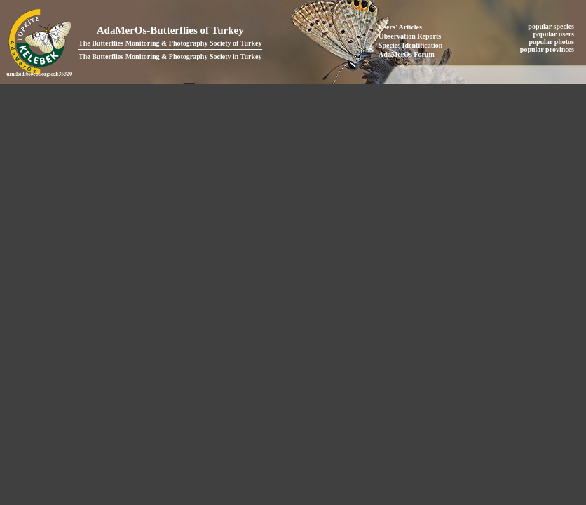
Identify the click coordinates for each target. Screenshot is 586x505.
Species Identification (410, 45)
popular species (551, 26)
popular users (554, 34)
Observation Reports (410, 36)
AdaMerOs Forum (407, 54)
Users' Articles (400, 27)
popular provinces (548, 49)
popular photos (552, 42)
